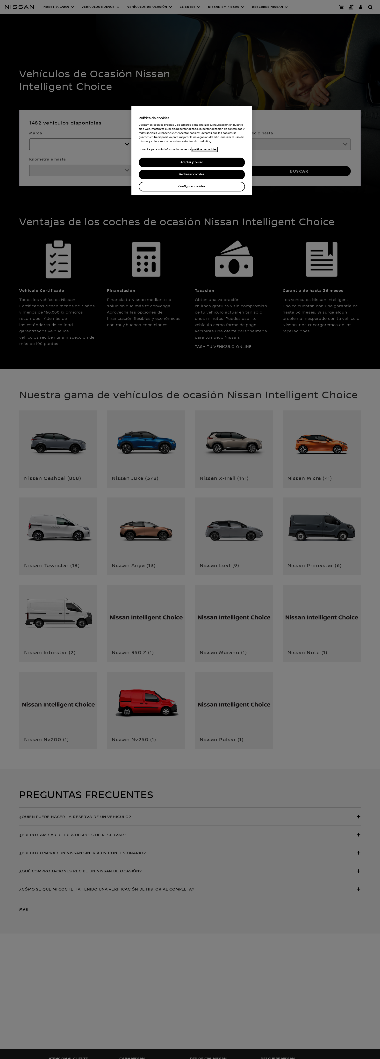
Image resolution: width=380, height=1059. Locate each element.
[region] (191, 150)
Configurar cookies (191, 186)
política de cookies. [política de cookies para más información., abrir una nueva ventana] (204, 149)
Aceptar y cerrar (191, 162)
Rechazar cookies (191, 174)
